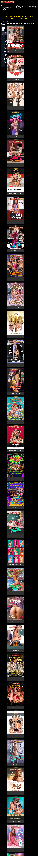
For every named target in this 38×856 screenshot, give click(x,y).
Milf (5, 55)
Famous (6, 57)
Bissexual (6, 50)
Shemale (6, 48)
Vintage (5, 45)
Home (3, 21)
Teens (5, 54)
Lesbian (5, 52)
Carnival (6, 47)
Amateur (6, 58)
